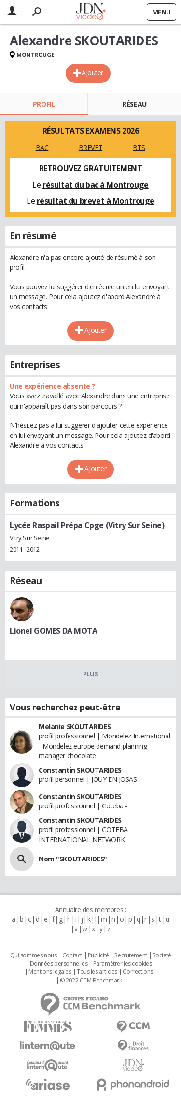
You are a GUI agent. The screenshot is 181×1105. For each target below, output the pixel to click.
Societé (162, 955)
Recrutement (130, 955)
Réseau (134, 104)
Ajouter (92, 72)
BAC (42, 147)
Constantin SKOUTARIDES (80, 770)
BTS (139, 147)
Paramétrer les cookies (122, 963)
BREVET (90, 147)
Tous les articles (97, 972)
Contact (72, 955)
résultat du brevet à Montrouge (95, 200)
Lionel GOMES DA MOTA (53, 631)
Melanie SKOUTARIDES (75, 726)
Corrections (138, 972)
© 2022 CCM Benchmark (91, 980)
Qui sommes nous (33, 955)
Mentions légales (49, 972)
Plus (90, 673)
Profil (44, 104)
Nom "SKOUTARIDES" (73, 858)
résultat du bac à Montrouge (95, 184)
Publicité (98, 955)
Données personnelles (59, 963)
